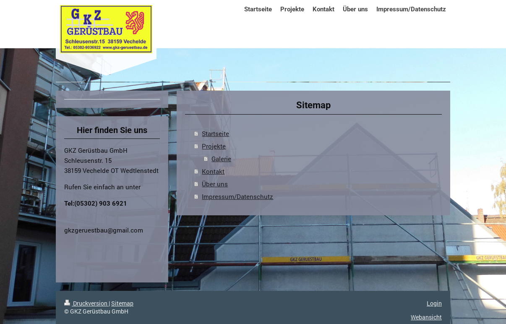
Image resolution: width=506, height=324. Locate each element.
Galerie (221, 158)
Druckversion (86, 303)
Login (434, 303)
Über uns (215, 184)
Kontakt (213, 171)
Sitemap (122, 303)
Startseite (215, 133)
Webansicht (426, 317)
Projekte (214, 146)
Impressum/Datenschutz (237, 196)
